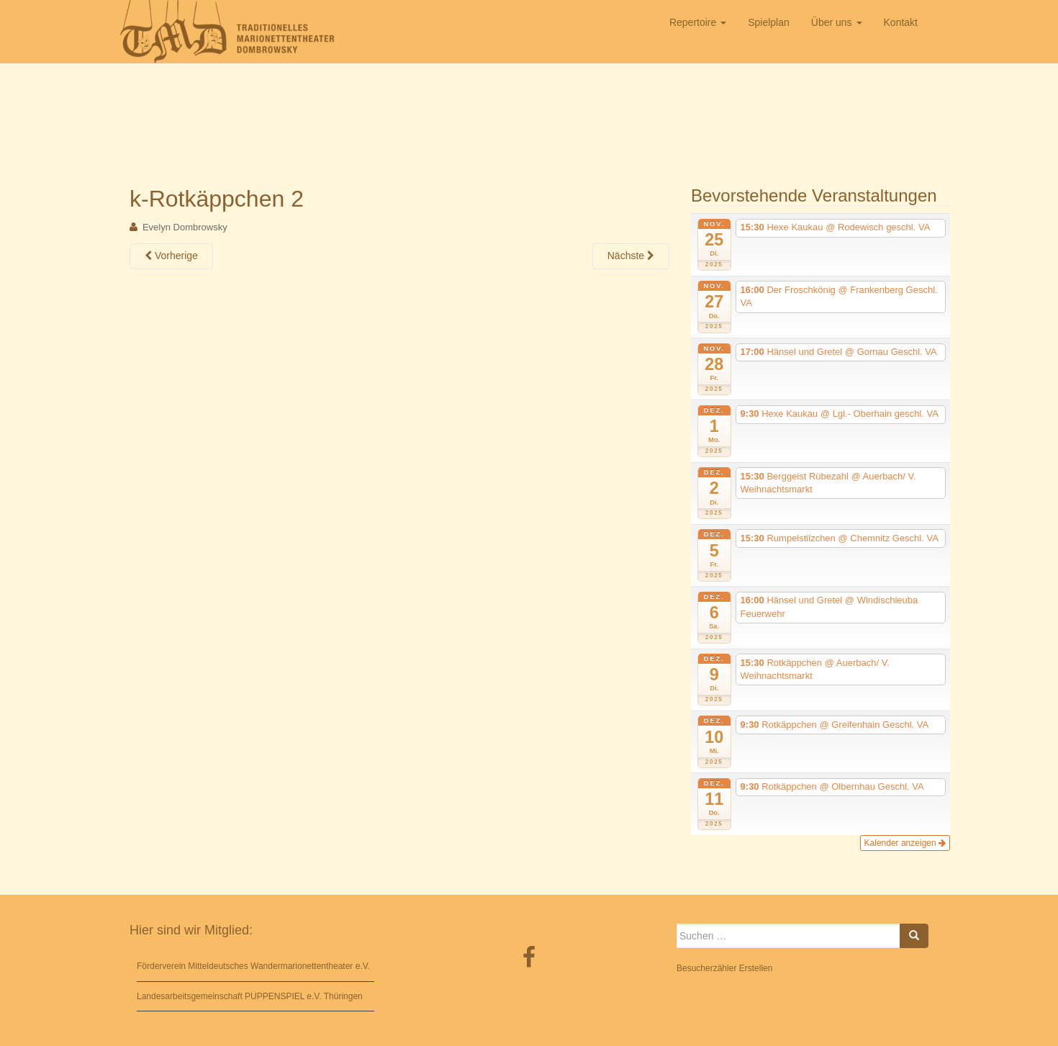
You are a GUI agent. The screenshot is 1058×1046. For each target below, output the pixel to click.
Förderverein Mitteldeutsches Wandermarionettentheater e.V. (253, 966)
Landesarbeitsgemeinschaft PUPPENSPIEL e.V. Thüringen (250, 996)
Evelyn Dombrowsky (185, 227)
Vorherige (171, 255)
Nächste (630, 255)
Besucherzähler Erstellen (724, 968)
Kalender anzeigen (905, 843)
